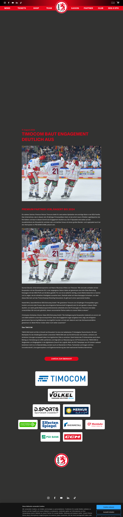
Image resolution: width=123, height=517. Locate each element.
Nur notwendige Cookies (108, 506)
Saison (75, 8)
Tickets (22, 8)
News (8, 8)
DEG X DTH (112, 8)
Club (100, 8)
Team (48, 8)
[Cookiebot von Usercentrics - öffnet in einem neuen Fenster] (11, 513)
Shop (36, 8)
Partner (88, 8)
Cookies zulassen (108, 496)
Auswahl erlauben (108, 501)
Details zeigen (91, 513)
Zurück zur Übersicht (61, 359)
